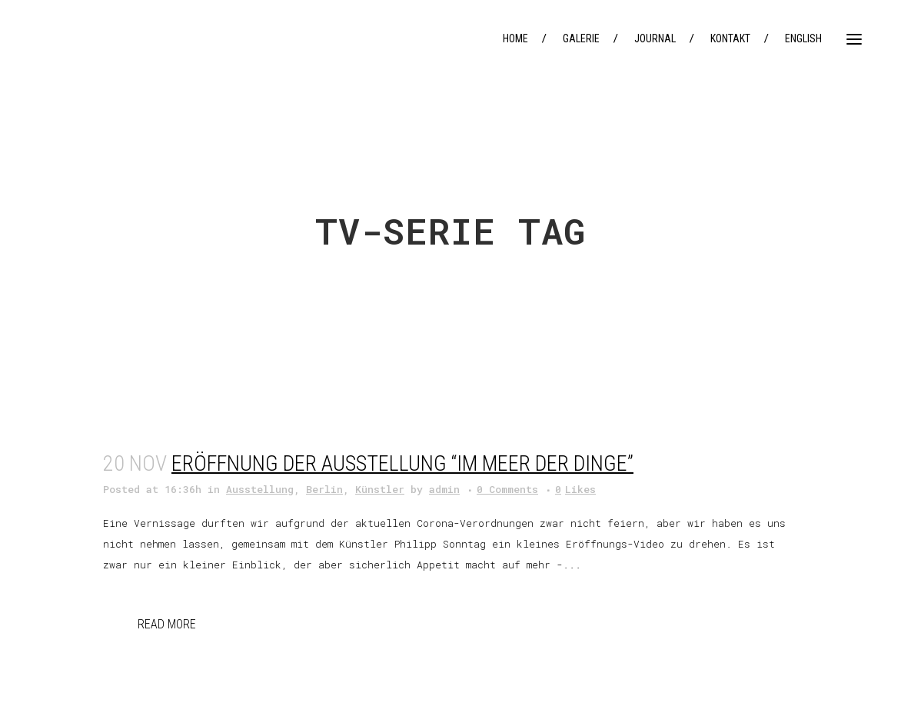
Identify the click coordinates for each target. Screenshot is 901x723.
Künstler (379, 489)
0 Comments (507, 489)
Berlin (324, 489)
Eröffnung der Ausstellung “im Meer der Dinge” (402, 463)
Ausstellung (260, 489)
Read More (167, 624)
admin (444, 489)
